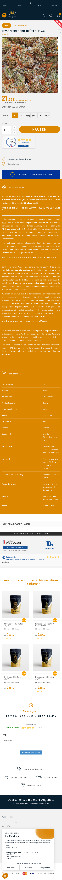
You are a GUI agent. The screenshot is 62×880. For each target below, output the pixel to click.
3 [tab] (57, 48)
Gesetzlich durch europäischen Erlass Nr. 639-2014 (31, 174)
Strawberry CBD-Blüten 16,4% (13, 625)
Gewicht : (6, 116)
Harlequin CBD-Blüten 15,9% (13, 678)
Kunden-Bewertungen (16, 524)
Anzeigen (23, 146)
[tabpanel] (31, 65)
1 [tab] (57, 40)
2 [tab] (57, 44)
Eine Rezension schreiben (31, 752)
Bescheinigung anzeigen (15, 547)
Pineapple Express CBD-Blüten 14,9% (44, 625)
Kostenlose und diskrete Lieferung (19, 159)
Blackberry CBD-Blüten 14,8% (44, 678)
